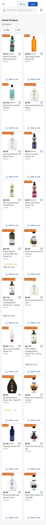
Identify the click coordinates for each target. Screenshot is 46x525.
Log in (33, 4)
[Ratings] (10, 264)
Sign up (22, 4)
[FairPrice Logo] (11, 4)
